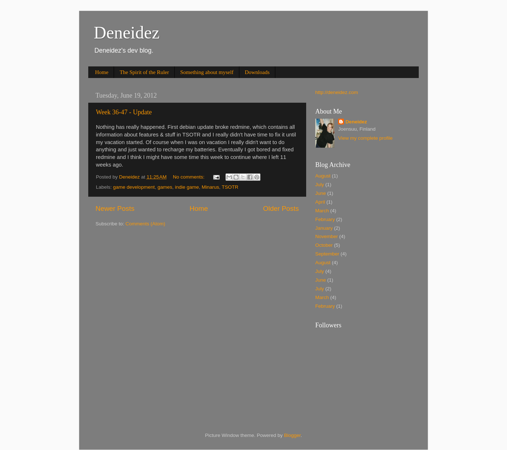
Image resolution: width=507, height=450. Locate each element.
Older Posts (281, 208)
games (165, 187)
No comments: (189, 177)
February (325, 219)
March (322, 210)
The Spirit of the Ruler (144, 72)
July (319, 184)
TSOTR (230, 187)
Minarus (210, 187)
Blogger (292, 435)
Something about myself (207, 72)
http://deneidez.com (336, 92)
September (327, 254)
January (324, 228)
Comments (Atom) (146, 223)
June (320, 193)
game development (134, 187)
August (322, 176)
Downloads (257, 72)
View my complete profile (365, 138)
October (324, 245)
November (326, 236)
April (320, 202)
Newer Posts (115, 208)
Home (102, 72)
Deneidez (126, 32)
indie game (187, 187)
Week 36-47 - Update (124, 112)
